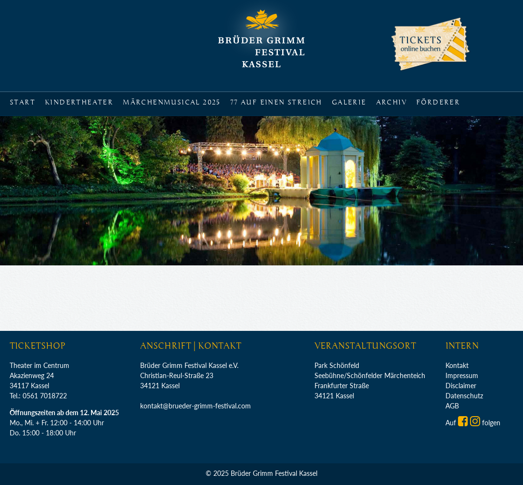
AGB (452, 406)
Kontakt (457, 365)
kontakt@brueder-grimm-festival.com (195, 406)
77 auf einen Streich (276, 102)
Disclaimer (460, 385)
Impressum (461, 375)
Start (22, 102)
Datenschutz (464, 396)
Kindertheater (79, 102)
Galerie (349, 102)
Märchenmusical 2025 (172, 102)
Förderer (438, 102)
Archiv (391, 102)
